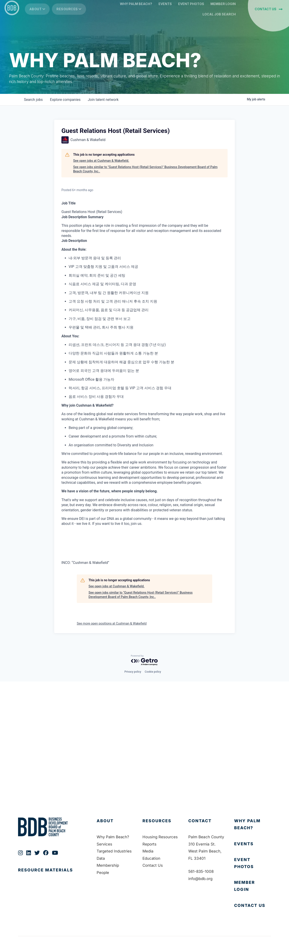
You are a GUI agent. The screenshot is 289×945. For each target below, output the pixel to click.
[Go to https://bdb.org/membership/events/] (252, 844)
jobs (33, 99)
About (37, 16)
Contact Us (152, 865)
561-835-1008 (201, 871)
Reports (149, 844)
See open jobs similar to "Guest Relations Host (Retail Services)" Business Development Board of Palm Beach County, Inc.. (145, 169)
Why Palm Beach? (113, 837)
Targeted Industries (114, 851)
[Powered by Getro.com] (144, 660)
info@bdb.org (200, 878)
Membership (108, 865)
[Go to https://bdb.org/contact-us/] (252, 905)
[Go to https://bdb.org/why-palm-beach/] (252, 824)
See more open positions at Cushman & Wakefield (112, 623)
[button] (269, 15)
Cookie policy (153, 671)
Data (101, 858)
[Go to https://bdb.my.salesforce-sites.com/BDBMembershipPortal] (252, 886)
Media (148, 851)
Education (151, 858)
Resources (69, 16)
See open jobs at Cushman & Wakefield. (101, 160)
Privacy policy (132, 671)
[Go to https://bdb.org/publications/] (53, 875)
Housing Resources (160, 837)
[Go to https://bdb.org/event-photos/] (252, 863)
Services (104, 844)
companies (65, 99)
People (103, 872)
